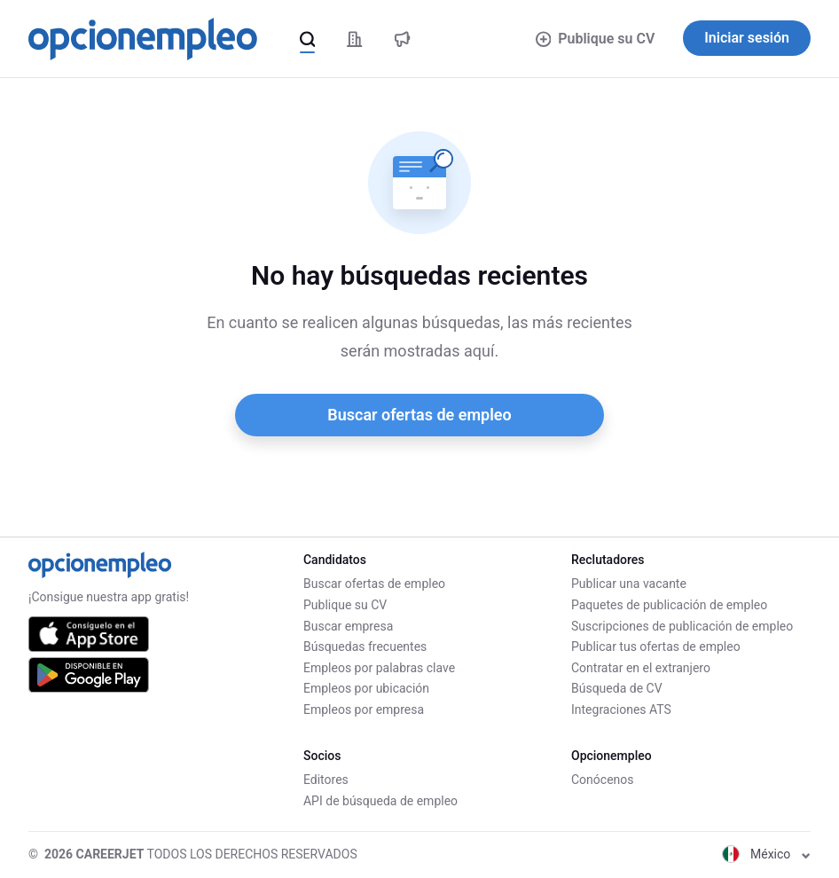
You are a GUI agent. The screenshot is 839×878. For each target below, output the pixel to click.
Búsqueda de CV (617, 688)
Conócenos (602, 779)
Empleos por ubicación (366, 688)
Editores (326, 779)
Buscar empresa (348, 626)
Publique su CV (595, 38)
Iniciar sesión (746, 37)
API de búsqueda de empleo (380, 801)
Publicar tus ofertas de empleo (656, 646)
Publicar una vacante (628, 583)
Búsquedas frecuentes (365, 646)
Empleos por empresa (363, 709)
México (766, 854)
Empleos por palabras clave (379, 668)
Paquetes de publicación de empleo (669, 605)
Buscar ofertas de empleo (419, 414)
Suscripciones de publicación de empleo (682, 626)
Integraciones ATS (621, 709)
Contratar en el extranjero (640, 668)
